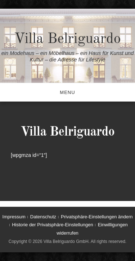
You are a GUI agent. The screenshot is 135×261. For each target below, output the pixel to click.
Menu (67, 92)
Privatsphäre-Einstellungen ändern (96, 216)
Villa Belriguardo (67, 39)
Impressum (14, 216)
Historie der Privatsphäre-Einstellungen (52, 224)
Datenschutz (43, 216)
